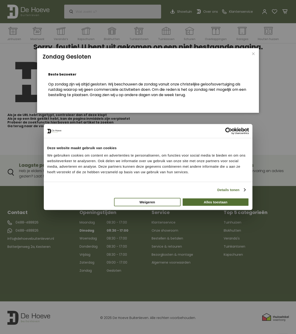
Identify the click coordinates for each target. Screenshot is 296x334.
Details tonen (228, 190)
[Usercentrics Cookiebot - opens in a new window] (228, 131)
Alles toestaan (215, 202)
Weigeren (147, 202)
